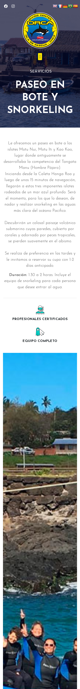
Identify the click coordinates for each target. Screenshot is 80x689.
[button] (40, 56)
